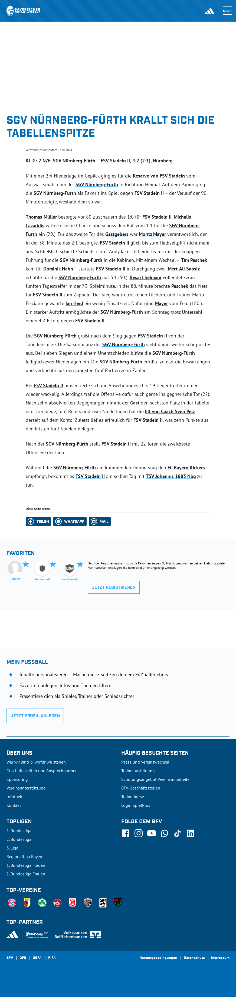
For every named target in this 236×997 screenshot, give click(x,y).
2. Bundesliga (18, 839)
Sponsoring (17, 779)
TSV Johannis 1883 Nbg (171, 476)
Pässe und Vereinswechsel (145, 762)
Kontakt (13, 805)
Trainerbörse (132, 796)
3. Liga (12, 848)
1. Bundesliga (18, 830)
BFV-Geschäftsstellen (140, 788)
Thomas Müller (41, 217)
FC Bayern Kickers (186, 467)
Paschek (179, 286)
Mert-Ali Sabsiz (184, 269)
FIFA (52, 958)
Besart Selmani (145, 277)
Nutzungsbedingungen (158, 958)
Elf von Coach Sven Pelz (170, 411)
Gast (134, 403)
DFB (22, 958)
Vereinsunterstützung (26, 788)
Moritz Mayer (152, 234)
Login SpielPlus (135, 805)
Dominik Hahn (58, 269)
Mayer (161, 303)
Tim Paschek (194, 260)
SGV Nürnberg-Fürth (74, 161)
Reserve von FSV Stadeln (159, 176)
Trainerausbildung (138, 770)
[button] (38, 521)
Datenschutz (194, 958)
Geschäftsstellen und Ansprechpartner (41, 770)
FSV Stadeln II (115, 161)
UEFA (37, 958)
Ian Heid (74, 303)
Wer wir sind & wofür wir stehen (36, 762)
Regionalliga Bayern (25, 856)
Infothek (14, 796)
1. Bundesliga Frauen (25, 865)
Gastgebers (117, 234)
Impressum (220, 958)
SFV (9, 958)
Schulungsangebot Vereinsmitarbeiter (156, 779)
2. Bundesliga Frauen (25, 873)
